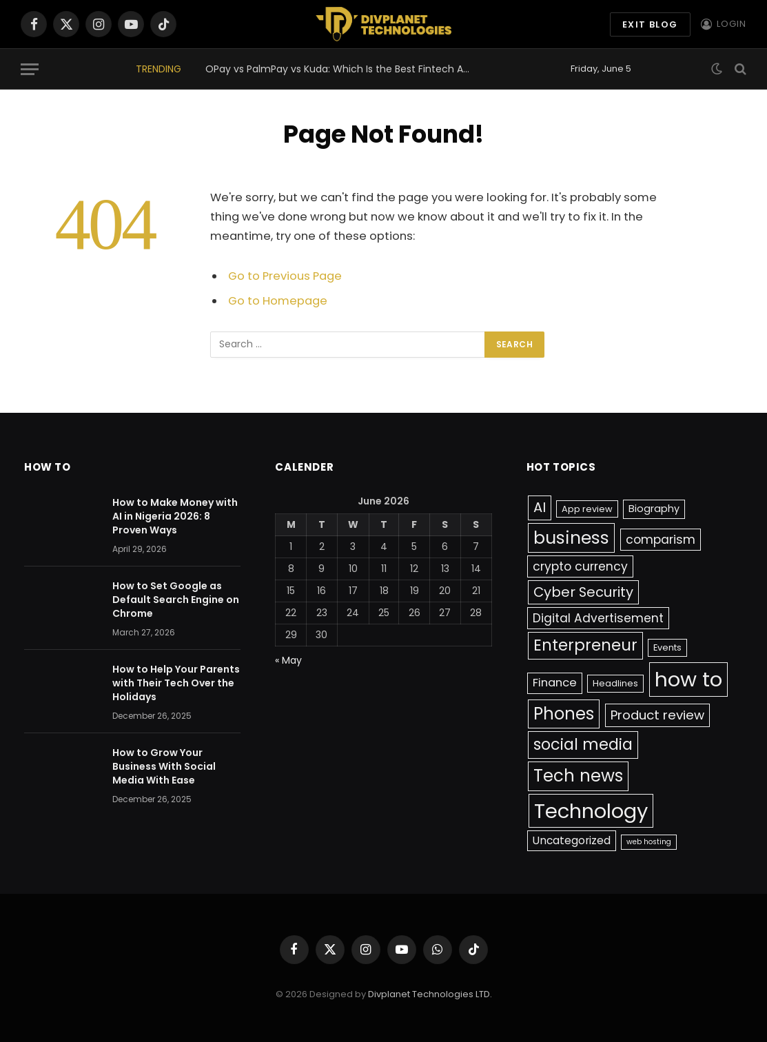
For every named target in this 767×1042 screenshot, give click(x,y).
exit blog (650, 24)
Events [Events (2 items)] (667, 647)
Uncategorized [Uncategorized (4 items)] (572, 840)
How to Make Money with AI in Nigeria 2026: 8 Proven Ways (175, 516)
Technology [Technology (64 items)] (591, 811)
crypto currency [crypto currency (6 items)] (580, 566)
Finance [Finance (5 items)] (555, 683)
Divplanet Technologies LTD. (430, 994)
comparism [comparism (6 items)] (660, 539)
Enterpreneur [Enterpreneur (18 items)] (585, 645)
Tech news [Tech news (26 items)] (578, 776)
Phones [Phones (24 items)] (563, 713)
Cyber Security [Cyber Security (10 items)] (583, 592)
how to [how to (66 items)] (688, 679)
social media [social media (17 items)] (583, 744)
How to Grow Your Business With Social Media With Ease (164, 766)
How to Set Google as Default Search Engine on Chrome (175, 599)
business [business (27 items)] (571, 538)
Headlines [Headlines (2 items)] (615, 683)
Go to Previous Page (285, 276)
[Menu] (30, 69)
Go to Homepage (277, 301)
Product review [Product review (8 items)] (657, 715)
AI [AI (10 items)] (539, 507)
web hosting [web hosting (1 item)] (648, 842)
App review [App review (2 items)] (587, 508)
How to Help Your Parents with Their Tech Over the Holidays (176, 683)
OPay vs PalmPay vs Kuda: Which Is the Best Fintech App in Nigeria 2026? (343, 69)
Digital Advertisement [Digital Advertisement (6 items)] (598, 618)
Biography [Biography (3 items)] (653, 508)
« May (288, 660)
